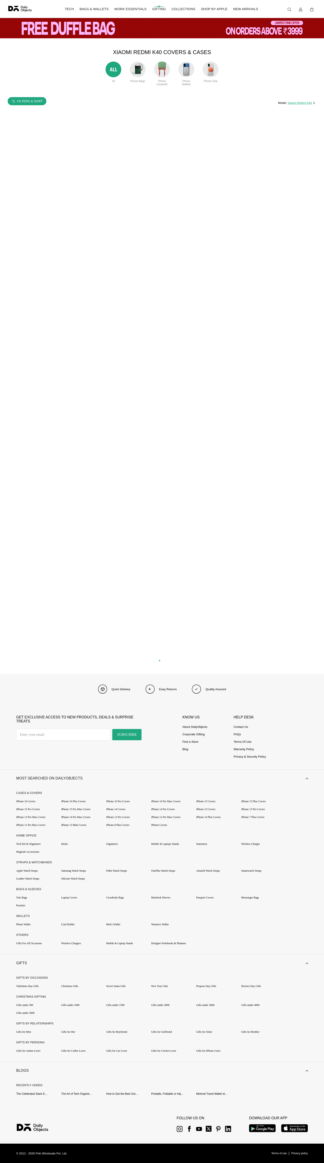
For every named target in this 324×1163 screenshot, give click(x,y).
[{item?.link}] (36, 1128)
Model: (283, 103)
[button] (162, 778)
